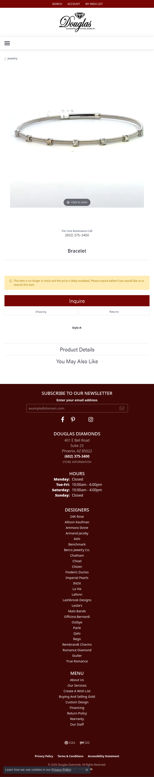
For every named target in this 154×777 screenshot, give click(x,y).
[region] (77, 146)
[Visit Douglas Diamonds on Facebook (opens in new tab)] (63, 419)
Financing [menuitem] (77, 708)
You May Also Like (77, 361)
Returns (114, 312)
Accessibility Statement (103, 756)
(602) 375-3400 (77, 234)
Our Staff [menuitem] (77, 724)
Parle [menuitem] (77, 628)
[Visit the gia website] (70, 742)
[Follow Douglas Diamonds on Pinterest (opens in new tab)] (73, 419)
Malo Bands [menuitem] (77, 611)
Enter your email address (77, 400)
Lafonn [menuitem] (77, 594)
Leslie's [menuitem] (77, 605)
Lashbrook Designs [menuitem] (77, 600)
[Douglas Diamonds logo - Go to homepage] (77, 22)
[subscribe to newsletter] (122, 408)
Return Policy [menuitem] (77, 713)
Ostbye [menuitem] (77, 622)
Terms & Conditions (70, 756)
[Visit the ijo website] (85, 742)
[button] (56, 4)
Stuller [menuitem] (77, 655)
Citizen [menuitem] (77, 566)
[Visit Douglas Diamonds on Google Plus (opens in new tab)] (90, 419)
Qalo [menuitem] (77, 633)
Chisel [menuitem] (77, 561)
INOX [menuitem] (77, 583)
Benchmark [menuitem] (76, 544)
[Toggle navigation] (7, 43)
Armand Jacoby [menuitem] (77, 533)
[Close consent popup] (86, 770)
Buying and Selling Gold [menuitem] (77, 696)
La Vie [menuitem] (77, 589)
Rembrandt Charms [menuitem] (77, 644)
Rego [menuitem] (77, 639)
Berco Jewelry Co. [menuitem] (77, 550)
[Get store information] (77, 462)
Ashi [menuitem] (77, 539)
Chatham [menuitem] (77, 555)
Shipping (40, 312)
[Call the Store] (77, 456)
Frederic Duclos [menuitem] (77, 572)
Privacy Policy (44, 756)
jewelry (12, 58)
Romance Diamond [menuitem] (76, 650)
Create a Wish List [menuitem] (77, 691)
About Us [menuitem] (77, 680)
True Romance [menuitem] (77, 661)
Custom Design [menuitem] (77, 702)
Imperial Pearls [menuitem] (77, 578)
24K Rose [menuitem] (77, 516)
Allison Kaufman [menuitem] (77, 522)
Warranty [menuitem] (77, 719)
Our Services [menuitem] (77, 685)
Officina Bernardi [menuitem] (77, 617)
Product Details (77, 349)
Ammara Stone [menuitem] (77, 527)
